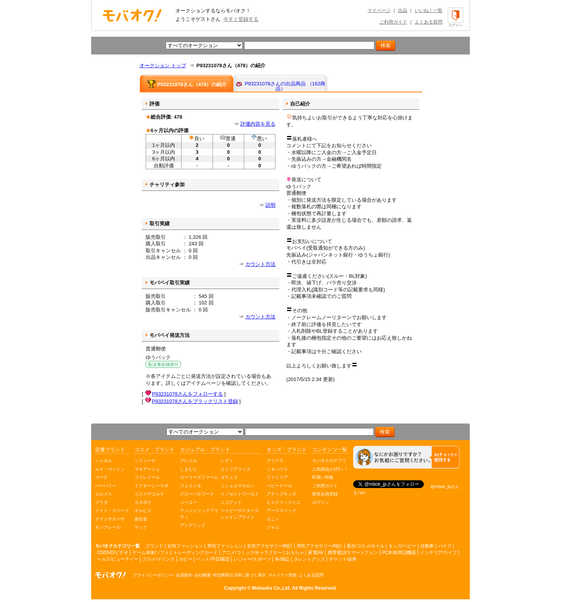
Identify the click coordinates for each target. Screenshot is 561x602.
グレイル (188, 460)
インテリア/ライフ (438, 552)
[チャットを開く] (406, 457)
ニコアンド (231, 502)
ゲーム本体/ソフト (150, 552)
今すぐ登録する (240, 19)
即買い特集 (322, 477)
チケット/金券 (343, 559)
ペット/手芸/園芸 (213, 559)
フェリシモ (190, 485)
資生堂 (140, 519)
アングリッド (193, 525)
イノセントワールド (240, 493)
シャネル (103, 460)
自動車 (427, 546)
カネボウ (142, 502)
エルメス (103, 493)
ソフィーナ (145, 460)
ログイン (320, 502)
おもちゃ (295, 552)
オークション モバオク (132, 15)
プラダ (101, 502)
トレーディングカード (195, 552)
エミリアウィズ (235, 469)
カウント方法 (260, 264)
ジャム (273, 527)
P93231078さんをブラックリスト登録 (195, 401)
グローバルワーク (197, 493)
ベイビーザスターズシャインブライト (240, 513)
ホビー (185, 559)
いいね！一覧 (428, 10)
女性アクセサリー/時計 (269, 546)
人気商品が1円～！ (330, 469)
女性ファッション (185, 546)
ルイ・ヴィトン (110, 469)
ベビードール (279, 485)
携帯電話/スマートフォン (352, 552)
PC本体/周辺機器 (399, 552)
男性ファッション (225, 546)
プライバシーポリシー (153, 575)
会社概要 (202, 575)
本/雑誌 (282, 559)
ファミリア (277, 477)
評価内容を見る (257, 124)
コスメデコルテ (149, 493)
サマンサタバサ (110, 519)
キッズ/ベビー (402, 546)
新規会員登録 (325, 493)
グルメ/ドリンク (158, 559)
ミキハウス (277, 469)
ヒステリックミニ (284, 502)
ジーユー (188, 502)
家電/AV (315, 552)
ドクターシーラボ (151, 485)
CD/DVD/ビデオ (112, 552)
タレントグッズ (309, 559)
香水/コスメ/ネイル (365, 546)
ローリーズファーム (199, 477)
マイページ (379, 10)
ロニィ (273, 519)
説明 (270, 205)
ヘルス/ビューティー (117, 559)
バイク (445, 546)
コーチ (101, 477)
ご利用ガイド (393, 22)
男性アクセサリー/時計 (319, 546)
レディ (227, 460)
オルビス (142, 510)
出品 (402, 10)
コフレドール (147, 477)
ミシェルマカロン (238, 485)
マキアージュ (147, 469)
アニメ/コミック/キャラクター (252, 552)
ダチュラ (229, 477)
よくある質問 (428, 22)
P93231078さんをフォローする (187, 394)
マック (140, 527)
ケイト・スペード (112, 510)
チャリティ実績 (282, 575)
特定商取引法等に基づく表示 (239, 575)
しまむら (188, 469)
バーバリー (105, 485)
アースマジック (281, 510)
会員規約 (184, 575)
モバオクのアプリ (329, 460)
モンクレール (108, 527)
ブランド (154, 546)
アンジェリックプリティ (199, 513)
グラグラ (275, 460)
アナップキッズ (281, 493)
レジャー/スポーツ (252, 559)
